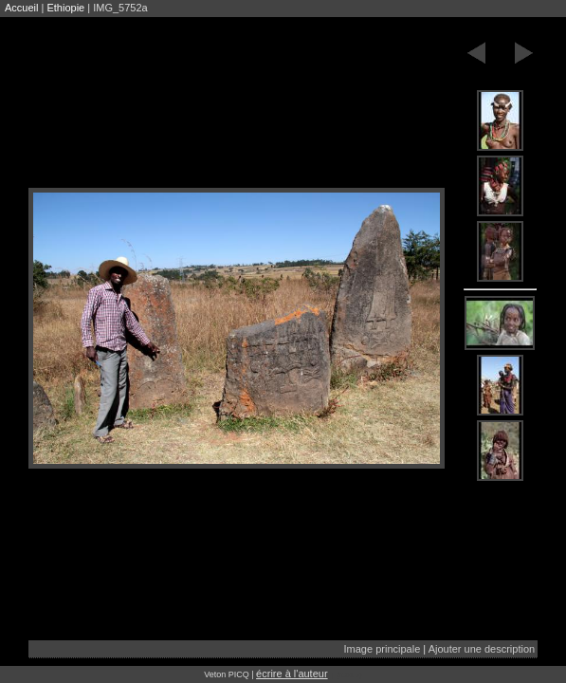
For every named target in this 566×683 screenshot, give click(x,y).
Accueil (21, 7)
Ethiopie (65, 7)
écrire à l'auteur (291, 673)
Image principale (382, 649)
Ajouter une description (482, 649)
